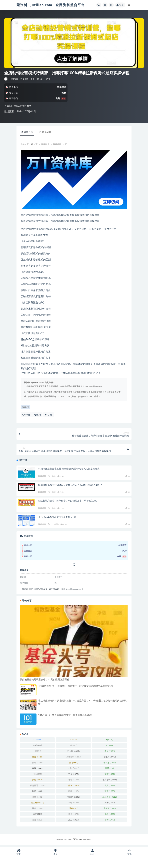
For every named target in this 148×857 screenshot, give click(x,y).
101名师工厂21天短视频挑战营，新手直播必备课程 (65, 717)
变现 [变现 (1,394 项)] (37, 765)
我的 (92, 852)
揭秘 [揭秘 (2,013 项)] (37, 782)
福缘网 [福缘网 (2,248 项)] (73, 799)
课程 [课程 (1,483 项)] (109, 816)
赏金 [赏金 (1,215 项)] (37, 822)
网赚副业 (45, 144)
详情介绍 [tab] (27, 132)
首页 (36, 144)
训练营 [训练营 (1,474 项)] (110, 810)
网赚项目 (14, 79)
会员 (55, 852)
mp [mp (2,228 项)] (37, 747)
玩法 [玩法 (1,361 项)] (37, 793)
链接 (48, 414)
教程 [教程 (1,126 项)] (73, 782)
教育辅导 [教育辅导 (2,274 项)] (37, 787)
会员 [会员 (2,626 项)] (109, 753)
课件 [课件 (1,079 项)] (73, 816)
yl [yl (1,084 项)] (109, 747)
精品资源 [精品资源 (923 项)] (37, 805)
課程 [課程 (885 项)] (73, 810)
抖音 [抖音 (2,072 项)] (73, 776)
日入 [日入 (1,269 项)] (109, 787)
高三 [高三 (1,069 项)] (73, 822)
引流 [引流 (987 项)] (37, 776)
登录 (120, 4)
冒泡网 (25, 406)
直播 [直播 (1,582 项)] (37, 799)
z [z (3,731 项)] (37, 753)
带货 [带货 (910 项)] (109, 770)
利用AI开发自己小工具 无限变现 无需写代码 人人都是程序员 (69, 470)
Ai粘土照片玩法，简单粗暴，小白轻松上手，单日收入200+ (68, 502)
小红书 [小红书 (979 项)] (73, 770)
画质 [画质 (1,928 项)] (109, 793)
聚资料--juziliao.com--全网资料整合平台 (50, 5)
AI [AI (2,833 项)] (37, 742)
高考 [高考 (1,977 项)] (109, 822)
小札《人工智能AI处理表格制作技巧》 (57, 519)
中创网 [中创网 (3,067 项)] (73, 753)
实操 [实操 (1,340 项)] (37, 770)
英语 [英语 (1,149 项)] (109, 805)
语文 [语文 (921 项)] (37, 816)
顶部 (129, 852)
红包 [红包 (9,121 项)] (73, 805)
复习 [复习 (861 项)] (73, 765)
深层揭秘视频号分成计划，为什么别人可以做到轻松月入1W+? (70, 487)
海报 (37, 414)
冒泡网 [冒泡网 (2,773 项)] (110, 759)
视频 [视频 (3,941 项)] (37, 810)
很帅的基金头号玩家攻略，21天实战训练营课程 (44, 681)
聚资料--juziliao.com (82, 841)
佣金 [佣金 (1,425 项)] (37, 759)
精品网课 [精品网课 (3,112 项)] (109, 799)
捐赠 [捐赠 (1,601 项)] (109, 776)
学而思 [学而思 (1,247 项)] (110, 765)
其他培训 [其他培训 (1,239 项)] (73, 759)
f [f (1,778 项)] (109, 742)
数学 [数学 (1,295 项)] (73, 787)
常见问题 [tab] (45, 132)
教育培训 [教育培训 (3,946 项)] (109, 782)
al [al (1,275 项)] (73, 742)
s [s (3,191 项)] (73, 747)
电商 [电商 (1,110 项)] (73, 793)
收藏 (26, 414)
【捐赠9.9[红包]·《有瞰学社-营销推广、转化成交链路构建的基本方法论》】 (77, 688)
